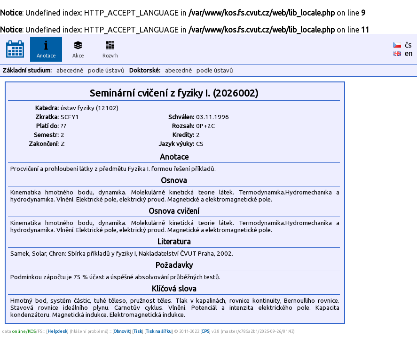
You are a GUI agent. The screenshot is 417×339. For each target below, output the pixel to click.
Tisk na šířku (159, 331)
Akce (78, 48)
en (409, 53)
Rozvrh (110, 48)
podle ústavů (106, 70)
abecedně (69, 70)
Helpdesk (57, 331)
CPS (205, 331)
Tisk (138, 331)
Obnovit (122, 331)
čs (408, 44)
